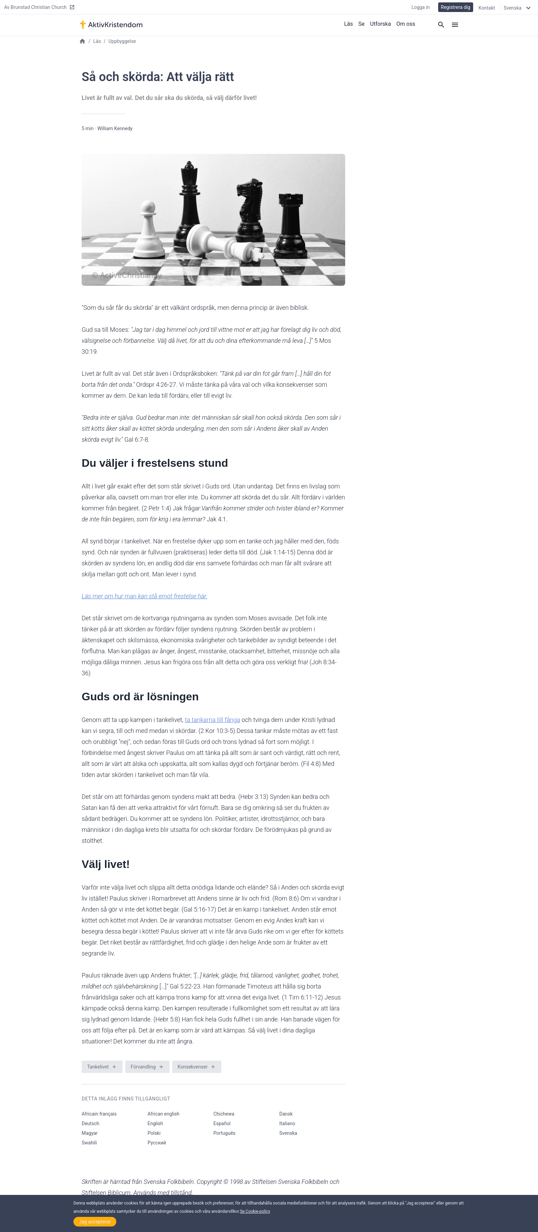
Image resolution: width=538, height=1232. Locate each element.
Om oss (405, 23)
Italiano (287, 1123)
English (155, 1123)
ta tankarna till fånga (212, 719)
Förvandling (143, 1067)
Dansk (286, 1114)
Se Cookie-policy (255, 1211)
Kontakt (487, 7)
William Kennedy (114, 128)
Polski (154, 1133)
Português (224, 1133)
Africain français (99, 1114)
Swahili (89, 1142)
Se (362, 23)
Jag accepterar (95, 1221)
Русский (157, 1142)
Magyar (90, 1133)
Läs (348, 23)
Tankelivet (98, 1067)
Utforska (380, 23)
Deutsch (90, 1123)
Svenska (288, 1133)
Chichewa (223, 1114)
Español (222, 1123)
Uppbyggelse (122, 41)
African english (163, 1114)
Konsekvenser (193, 1067)
